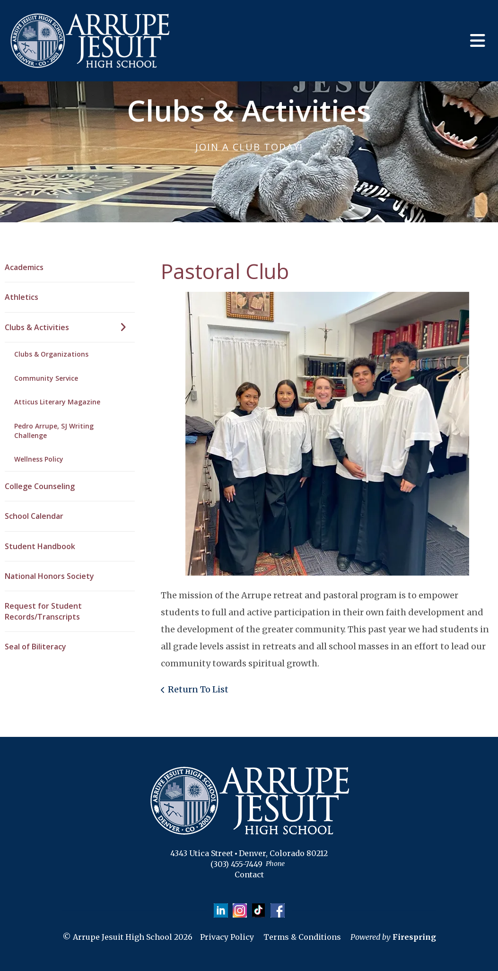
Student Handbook (40, 546)
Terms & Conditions (302, 937)
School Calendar (34, 516)
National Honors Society (49, 576)
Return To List (198, 689)
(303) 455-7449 (236, 864)
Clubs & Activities (70, 327)
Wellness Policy (38, 459)
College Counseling (40, 486)
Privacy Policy (227, 937)
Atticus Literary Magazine (57, 401)
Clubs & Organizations (51, 354)
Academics (24, 267)
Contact (249, 874)
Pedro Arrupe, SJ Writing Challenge (54, 430)
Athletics (21, 297)
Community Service (46, 378)
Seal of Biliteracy (35, 646)
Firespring (414, 937)
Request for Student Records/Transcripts (43, 611)
